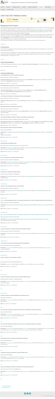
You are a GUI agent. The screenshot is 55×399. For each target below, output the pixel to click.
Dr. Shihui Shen (9, 298)
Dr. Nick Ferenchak (10, 161)
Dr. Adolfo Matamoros (28, 355)
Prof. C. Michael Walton (28, 280)
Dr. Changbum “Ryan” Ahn (47, 298)
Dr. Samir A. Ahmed (10, 147)
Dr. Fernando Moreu (10, 327)
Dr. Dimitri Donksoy (31, 328)
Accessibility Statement (6, 385)
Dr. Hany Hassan (9, 246)
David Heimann (27, 232)
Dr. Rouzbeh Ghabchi (10, 341)
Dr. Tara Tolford (28, 147)
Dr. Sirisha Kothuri (49, 161)
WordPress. (52, 394)
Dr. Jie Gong (26, 327)
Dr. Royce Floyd (24, 190)
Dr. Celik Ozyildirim (49, 369)
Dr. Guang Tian (46, 147)
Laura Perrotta (9, 263)
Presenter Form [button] (3, 43)
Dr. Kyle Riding (9, 190)
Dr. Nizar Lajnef (27, 298)
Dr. (7, 131)
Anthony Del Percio (28, 204)
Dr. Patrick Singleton (30, 175)
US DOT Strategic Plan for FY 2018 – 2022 (41, 28)
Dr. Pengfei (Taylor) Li (28, 161)
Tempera (47, 394)
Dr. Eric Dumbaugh (12, 148)
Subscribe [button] (2, 59)
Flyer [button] (1, 269)
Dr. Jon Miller (8, 355)
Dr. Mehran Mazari (27, 369)
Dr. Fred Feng (15, 163)
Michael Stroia (9, 204)
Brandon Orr (28, 263)
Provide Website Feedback (7, 384)
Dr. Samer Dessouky (27, 246)
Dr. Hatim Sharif (9, 175)
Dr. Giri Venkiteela (15, 328)
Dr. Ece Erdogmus (12, 314)
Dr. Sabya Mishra (50, 246)
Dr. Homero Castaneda (10, 218)
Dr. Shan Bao (48, 175)
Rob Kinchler (27, 218)
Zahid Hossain (10, 131)
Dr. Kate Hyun (9, 280)
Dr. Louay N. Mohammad (29, 131)
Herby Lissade (38, 263)
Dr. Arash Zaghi (49, 327)
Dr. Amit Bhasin (48, 341)
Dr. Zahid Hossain (30, 341)
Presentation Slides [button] (4, 140)
